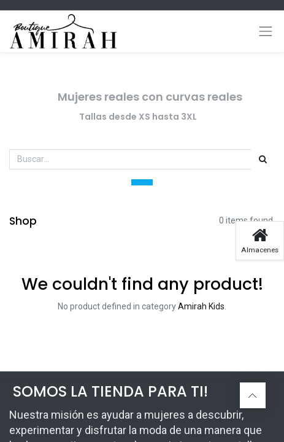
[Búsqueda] (263, 159)
